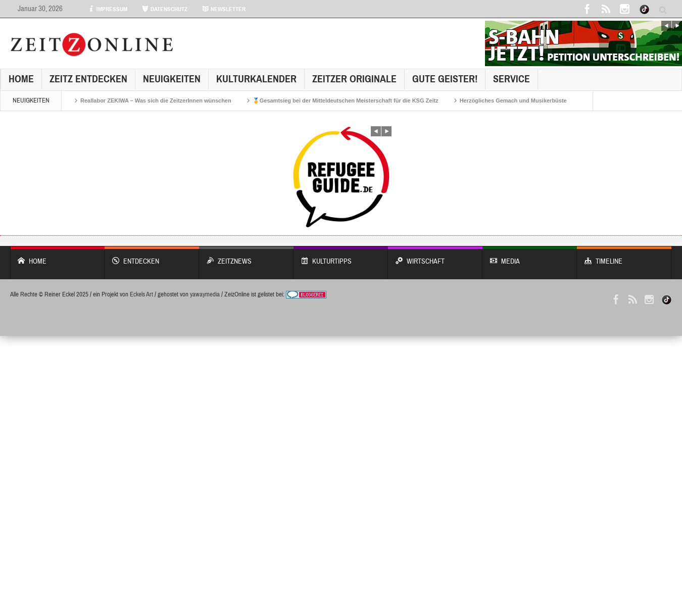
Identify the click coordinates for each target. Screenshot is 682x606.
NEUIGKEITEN (172, 79)
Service (511, 79)
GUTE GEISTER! (444, 79)
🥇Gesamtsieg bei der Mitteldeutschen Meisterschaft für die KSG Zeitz (346, 100)
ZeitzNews (246, 256)
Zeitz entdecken (88, 79)
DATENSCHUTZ (164, 9)
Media (529, 256)
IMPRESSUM (107, 9)
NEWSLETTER (224, 9)
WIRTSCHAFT (435, 256)
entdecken (152, 256)
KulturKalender (256, 79)
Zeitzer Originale (354, 79)
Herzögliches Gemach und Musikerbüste (513, 100)
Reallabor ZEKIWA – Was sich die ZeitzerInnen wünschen (155, 100)
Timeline (624, 256)
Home (21, 79)
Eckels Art (141, 294)
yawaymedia (205, 294)
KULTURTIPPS (341, 256)
